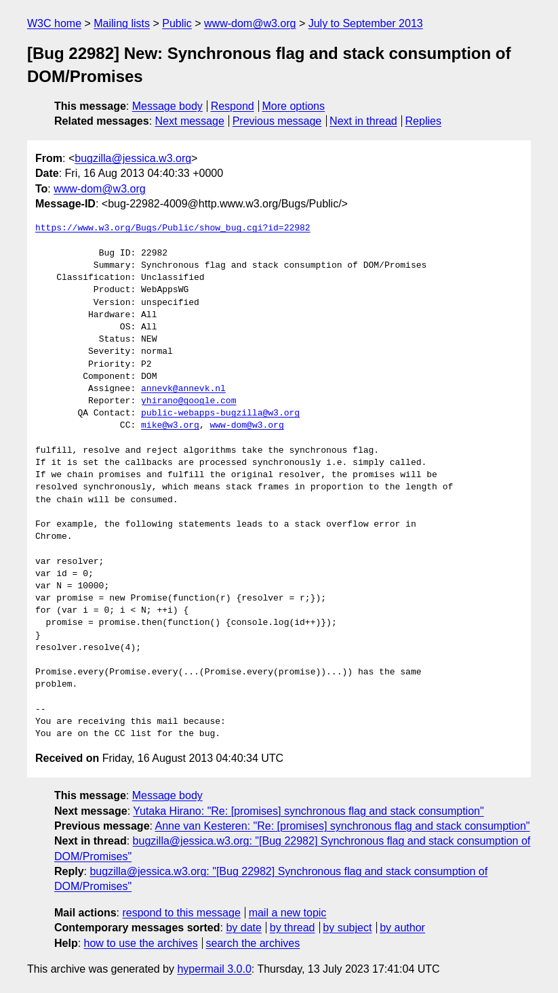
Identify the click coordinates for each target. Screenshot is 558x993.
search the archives (253, 943)
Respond (232, 106)
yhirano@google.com (188, 401)
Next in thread (363, 121)
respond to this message (181, 912)
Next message (189, 121)
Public (177, 23)
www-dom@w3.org (250, 23)
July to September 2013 (365, 23)
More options (293, 106)
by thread (292, 927)
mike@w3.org (170, 426)
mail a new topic (288, 912)
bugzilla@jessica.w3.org (133, 158)
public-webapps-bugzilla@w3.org (220, 413)
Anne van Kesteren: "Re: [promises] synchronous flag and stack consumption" (342, 826)
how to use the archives (141, 943)
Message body (167, 106)
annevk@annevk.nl (183, 389)
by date (243, 927)
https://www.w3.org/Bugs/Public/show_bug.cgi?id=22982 (173, 228)
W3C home (54, 23)
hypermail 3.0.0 (214, 969)
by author (402, 927)
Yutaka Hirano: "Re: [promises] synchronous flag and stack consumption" (308, 811)
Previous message (277, 121)
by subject (347, 927)
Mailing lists (122, 23)
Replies (423, 121)
